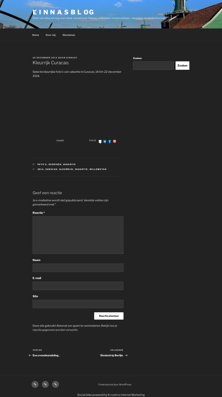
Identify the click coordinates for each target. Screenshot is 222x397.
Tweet (60, 140)
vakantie (81, 169)
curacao (51, 169)
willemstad (98, 169)
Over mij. (51, 34)
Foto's (42, 164)
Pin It (92, 140)
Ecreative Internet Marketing (126, 394)
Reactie (39, 212)
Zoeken (137, 58)
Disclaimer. (69, 34)
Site (35, 296)
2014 (40, 169)
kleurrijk (66, 169)
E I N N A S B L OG (63, 12)
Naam (36, 260)
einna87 (72, 57)
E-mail (37, 278)
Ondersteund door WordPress (114, 384)
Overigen (55, 164)
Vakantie (69, 164)
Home (35, 34)
